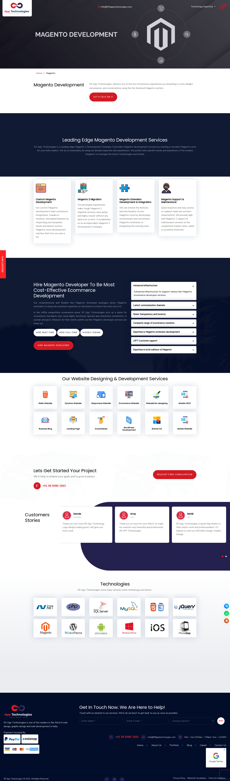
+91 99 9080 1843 (50, 485)
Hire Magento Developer (53, 345)
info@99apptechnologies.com (115, 6)
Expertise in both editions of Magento (152, 349)
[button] (222, 556)
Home (39, 73)
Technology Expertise (202, 6)
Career (203, 744)
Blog (189, 744)
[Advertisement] (88, 660)
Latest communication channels (149, 305)
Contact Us (220, 744)
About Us (156, 744)
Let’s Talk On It (103, 97)
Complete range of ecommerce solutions (153, 323)
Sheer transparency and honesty (149, 314)
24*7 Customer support (145, 340)
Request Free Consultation (174, 474)
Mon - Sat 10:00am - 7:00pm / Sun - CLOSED (202, 737)
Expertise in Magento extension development (156, 331)
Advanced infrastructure (145, 285)
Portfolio (174, 744)
